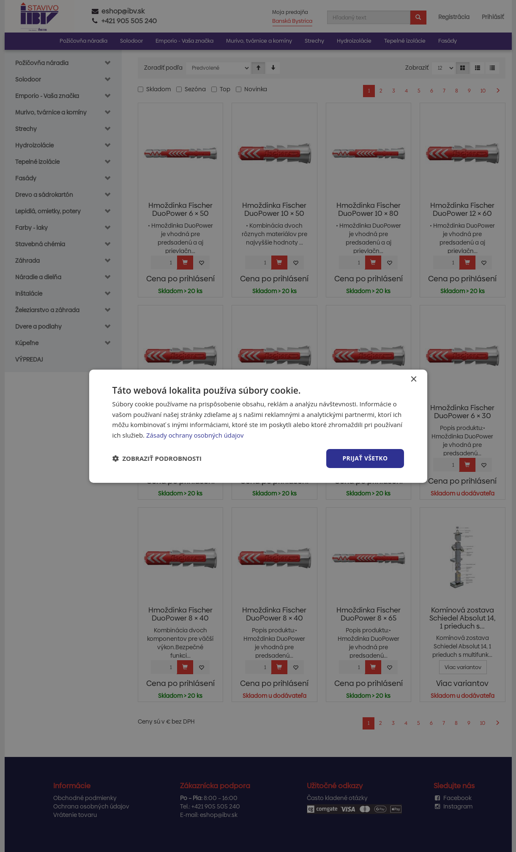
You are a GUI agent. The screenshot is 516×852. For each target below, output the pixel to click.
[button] (157, 458)
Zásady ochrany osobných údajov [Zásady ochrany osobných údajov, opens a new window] (195, 435)
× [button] (413, 379)
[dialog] (258, 425)
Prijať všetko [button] (365, 458)
